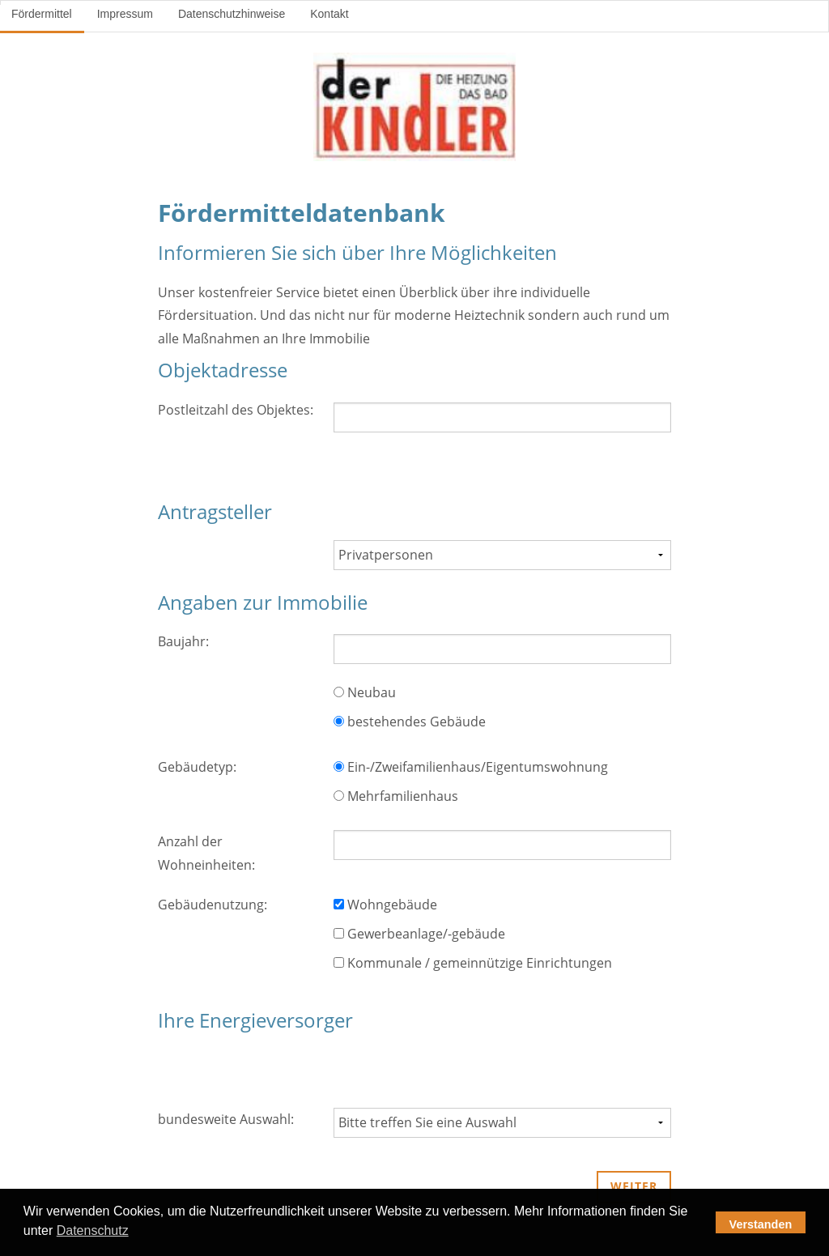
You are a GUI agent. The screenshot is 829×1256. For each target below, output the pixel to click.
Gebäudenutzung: (212, 904)
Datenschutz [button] (93, 1230)
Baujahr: (183, 641)
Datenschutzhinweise (231, 13)
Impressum (125, 13)
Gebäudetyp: (197, 767)
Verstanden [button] (761, 1224)
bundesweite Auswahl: (226, 1119)
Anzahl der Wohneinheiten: (206, 853)
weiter (633, 1186)
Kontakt (329, 13)
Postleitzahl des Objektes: (235, 410)
